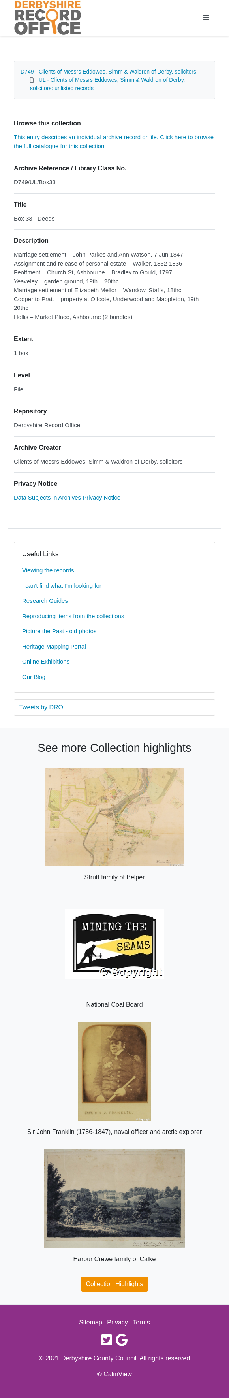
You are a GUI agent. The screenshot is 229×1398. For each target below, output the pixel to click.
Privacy (117, 1322)
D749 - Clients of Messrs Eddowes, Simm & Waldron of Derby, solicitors (108, 71)
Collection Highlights (114, 1284)
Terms (141, 1322)
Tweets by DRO (41, 707)
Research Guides (45, 600)
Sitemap (90, 1322)
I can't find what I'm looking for (61, 585)
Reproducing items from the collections (73, 616)
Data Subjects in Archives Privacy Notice (67, 497)
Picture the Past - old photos (59, 631)
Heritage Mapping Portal (54, 646)
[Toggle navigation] (206, 17)
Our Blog (33, 677)
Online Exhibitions (45, 661)
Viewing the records (48, 570)
